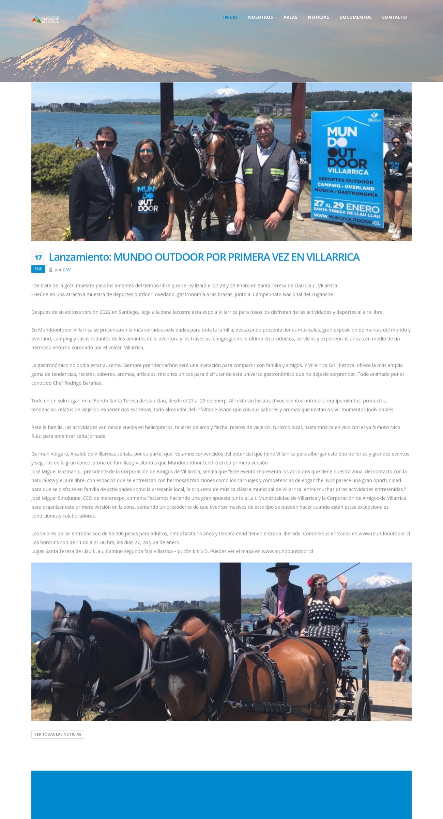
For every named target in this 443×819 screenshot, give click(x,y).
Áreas (290, 17)
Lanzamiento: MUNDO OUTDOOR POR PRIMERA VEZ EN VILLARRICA (204, 258)
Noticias (318, 17)
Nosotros (260, 17)
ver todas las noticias (57, 735)
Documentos (355, 17)
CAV (67, 271)
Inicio (230, 17)
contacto (394, 17)
